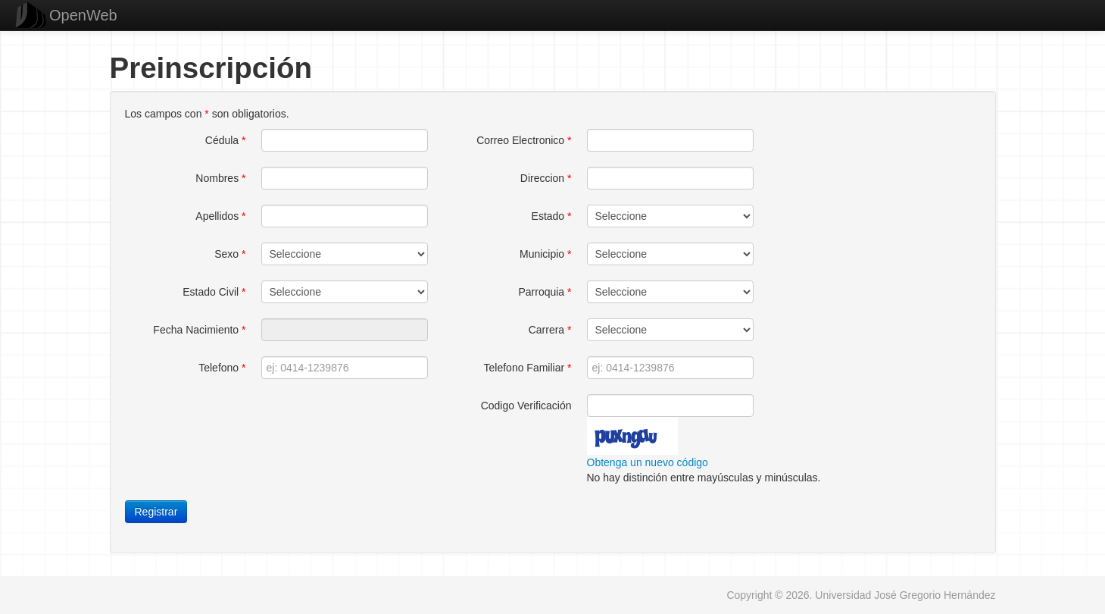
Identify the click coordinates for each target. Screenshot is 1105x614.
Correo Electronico (523, 140)
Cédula (225, 140)
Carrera (550, 330)
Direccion (546, 178)
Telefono (221, 368)
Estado (552, 216)
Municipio (545, 254)
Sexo (229, 254)
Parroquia (544, 292)
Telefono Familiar (528, 368)
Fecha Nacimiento (199, 330)
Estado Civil (214, 292)
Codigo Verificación (526, 405)
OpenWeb (83, 15)
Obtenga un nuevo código (647, 462)
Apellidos (220, 216)
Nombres (220, 178)
